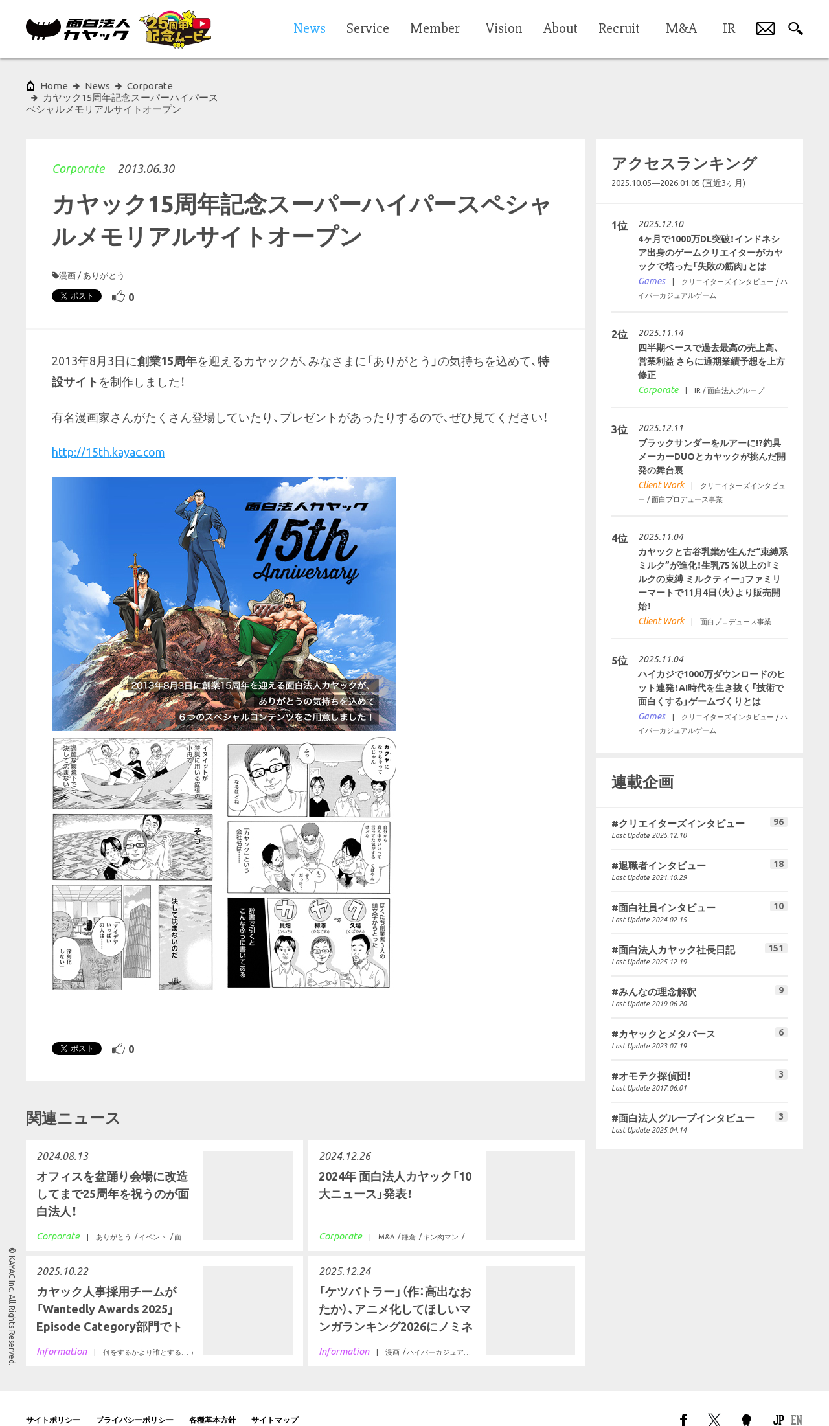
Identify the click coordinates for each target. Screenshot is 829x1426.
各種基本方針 (212, 1396)
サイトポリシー (53, 1396)
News (97, 85)
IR (729, 29)
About (560, 29)
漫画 (67, 251)
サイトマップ (274, 1396)
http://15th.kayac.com (108, 428)
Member (435, 29)
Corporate (78, 145)
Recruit (619, 29)
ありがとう (104, 251)
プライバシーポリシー (135, 1396)
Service (367, 29)
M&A (681, 29)
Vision (504, 29)
